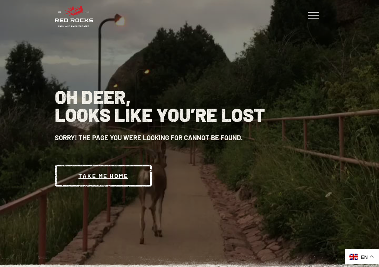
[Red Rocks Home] (74, 16)
